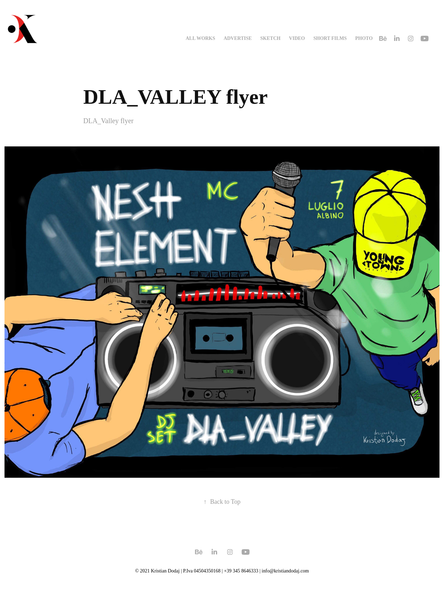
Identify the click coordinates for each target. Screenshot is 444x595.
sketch (270, 38)
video (297, 38)
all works (200, 38)
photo (364, 38)
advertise (238, 38)
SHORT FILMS (330, 38)
